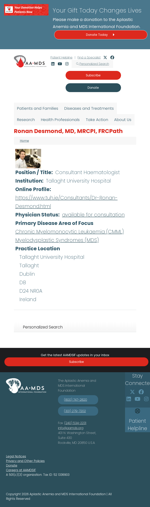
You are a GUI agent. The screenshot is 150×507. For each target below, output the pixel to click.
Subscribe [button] (93, 75)
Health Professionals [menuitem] (60, 119)
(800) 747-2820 (75, 399)
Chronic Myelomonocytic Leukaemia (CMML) (69, 231)
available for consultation (93, 214)
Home (24, 141)
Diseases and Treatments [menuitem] (89, 108)
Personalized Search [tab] (43, 327)
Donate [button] (93, 88)
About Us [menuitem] (122, 119)
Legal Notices (16, 456)
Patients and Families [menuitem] (37, 108)
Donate (11, 465)
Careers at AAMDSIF (21, 470)
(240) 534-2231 (75, 423)
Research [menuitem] (26, 119)
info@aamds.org (70, 428)
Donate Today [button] (101, 35)
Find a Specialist (89, 57)
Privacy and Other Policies (25, 461)
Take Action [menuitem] (97, 119)
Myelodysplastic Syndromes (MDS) (57, 240)
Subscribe (76, 362)
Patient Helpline (61, 57)
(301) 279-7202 (75, 411)
